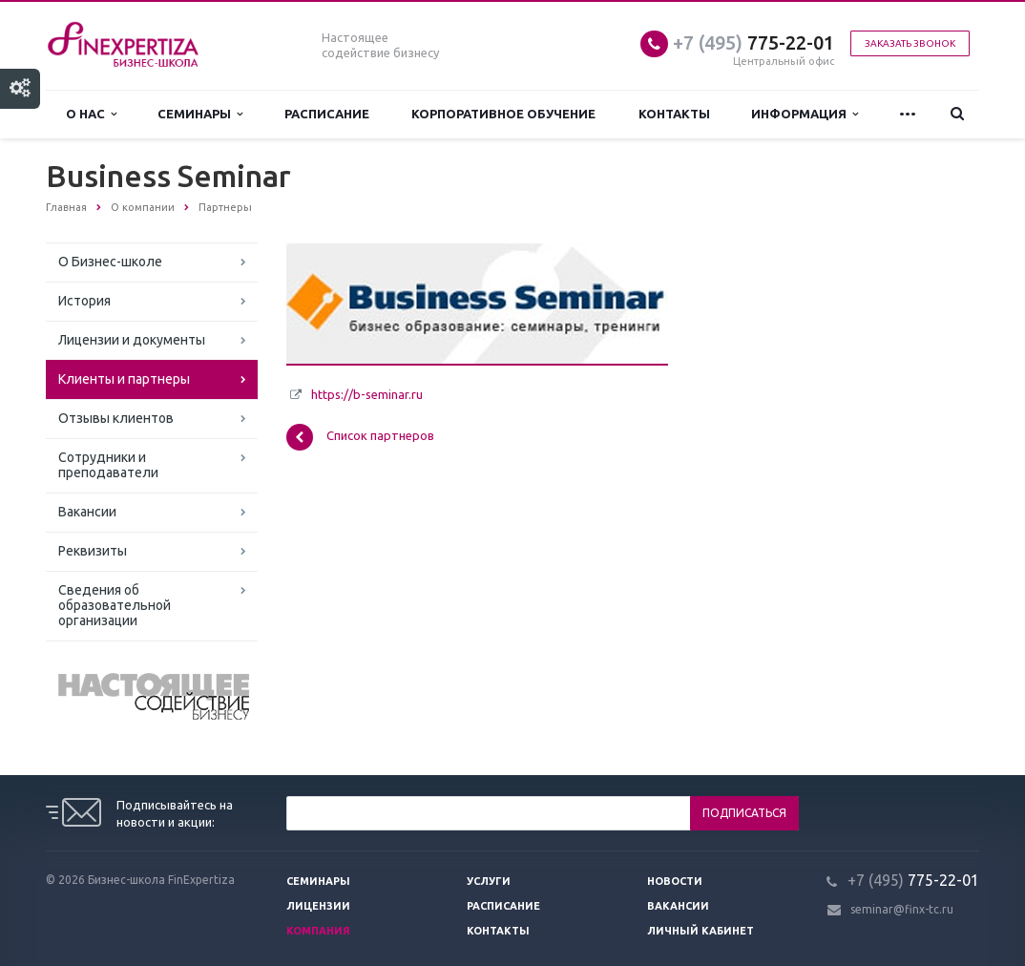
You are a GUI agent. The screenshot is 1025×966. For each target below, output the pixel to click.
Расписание (326, 113)
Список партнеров (360, 437)
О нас (91, 114)
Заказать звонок (910, 43)
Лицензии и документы (131, 339)
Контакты (674, 113)
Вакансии (87, 511)
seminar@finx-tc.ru (901, 909)
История (84, 300)
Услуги (489, 881)
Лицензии (318, 906)
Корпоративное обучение (503, 113)
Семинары (199, 114)
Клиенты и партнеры (124, 379)
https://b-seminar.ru (367, 394)
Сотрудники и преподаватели (108, 465)
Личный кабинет (700, 930)
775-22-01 (753, 42)
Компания (318, 930)
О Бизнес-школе (110, 261)
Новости (674, 881)
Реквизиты (92, 550)
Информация (804, 114)
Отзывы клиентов (116, 418)
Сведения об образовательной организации (114, 605)
